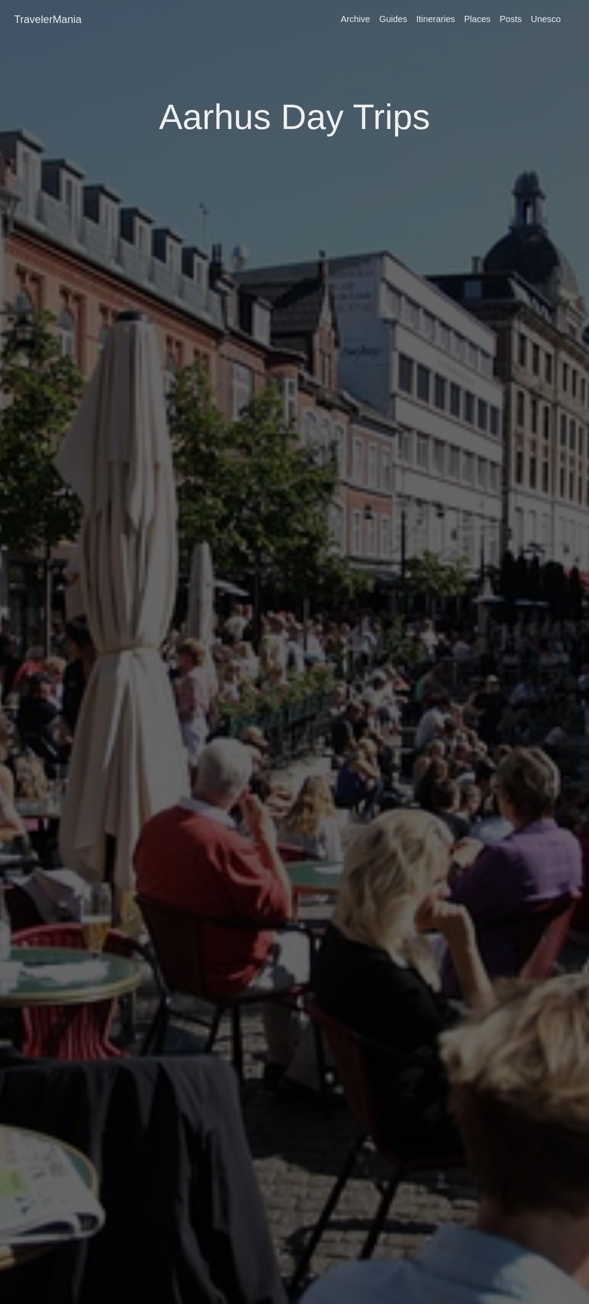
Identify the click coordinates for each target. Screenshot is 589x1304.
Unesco (546, 19)
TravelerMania (48, 19)
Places (477, 19)
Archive (355, 19)
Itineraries (435, 19)
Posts (511, 19)
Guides (393, 19)
